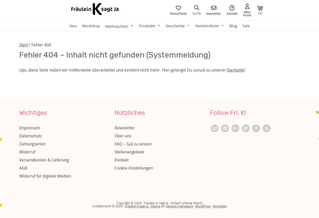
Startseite (235, 70)
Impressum (29, 128)
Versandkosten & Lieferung (44, 160)
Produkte (150, 25)
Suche (196, 10)
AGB (23, 168)
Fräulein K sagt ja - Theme (142, 206)
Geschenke (178, 25)
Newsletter (213, 10)
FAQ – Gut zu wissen (133, 144)
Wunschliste (178, 10)
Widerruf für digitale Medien (45, 176)
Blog (233, 25)
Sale (246, 25)
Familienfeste (209, 25)
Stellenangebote (129, 152)
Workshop (91, 25)
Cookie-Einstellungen (134, 168)
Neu (73, 25)
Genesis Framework (179, 206)
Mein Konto (247, 10)
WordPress (202, 206)
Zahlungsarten (32, 144)
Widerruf (27, 152)
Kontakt (232, 10)
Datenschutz (30, 136)
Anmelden (220, 206)
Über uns (123, 136)
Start (23, 45)
